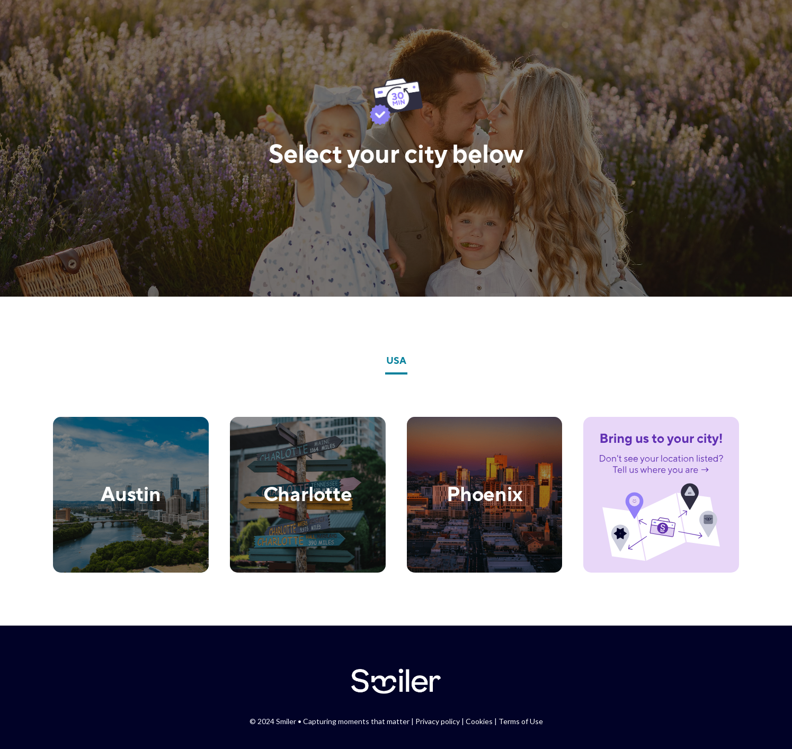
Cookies (479, 721)
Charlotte (307, 493)
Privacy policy (437, 721)
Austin (131, 493)
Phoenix (484, 493)
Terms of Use (521, 721)
